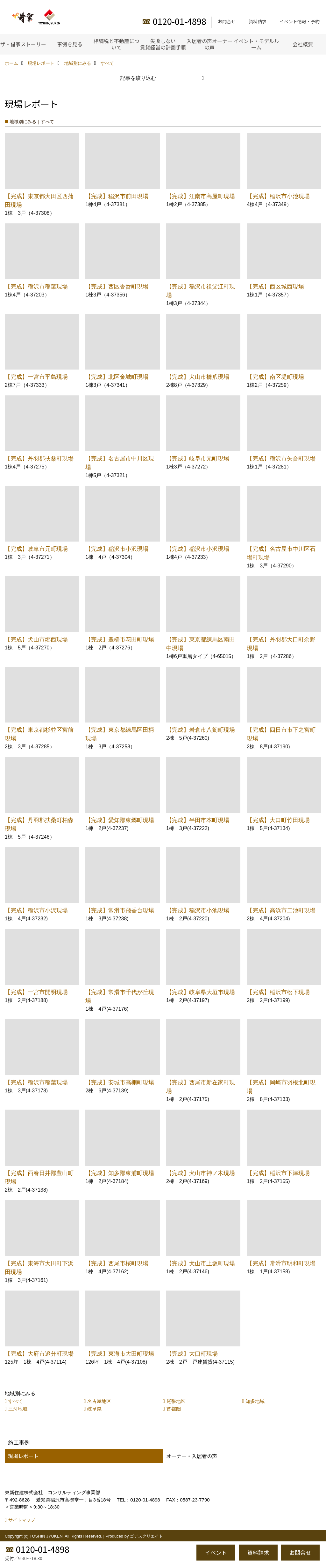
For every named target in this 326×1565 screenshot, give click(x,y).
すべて (15, 1401)
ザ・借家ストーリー (23, 44)
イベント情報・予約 (300, 21)
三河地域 (17, 1408)
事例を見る (69, 44)
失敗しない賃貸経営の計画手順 (163, 44)
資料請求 (257, 21)
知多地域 (255, 1401)
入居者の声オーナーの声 (209, 44)
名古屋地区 (99, 1401)
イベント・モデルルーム (256, 44)
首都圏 (174, 1408)
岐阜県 (94, 1408)
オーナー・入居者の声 (191, 1456)
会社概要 (303, 44)
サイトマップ (21, 1520)
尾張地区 (176, 1401)
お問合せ (227, 21)
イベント (216, 1552)
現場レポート (23, 1456)
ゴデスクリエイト (146, 1536)
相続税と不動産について (116, 44)
